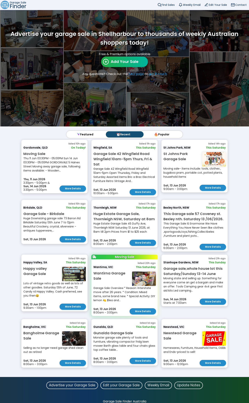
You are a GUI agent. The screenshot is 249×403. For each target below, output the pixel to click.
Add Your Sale (125, 61)
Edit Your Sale (218, 5)
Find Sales (168, 5)
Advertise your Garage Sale (72, 385)
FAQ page (136, 74)
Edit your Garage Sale (121, 385)
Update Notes (188, 385)
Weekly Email (192, 5)
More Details (73, 188)
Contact (241, 5)
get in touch (158, 74)
